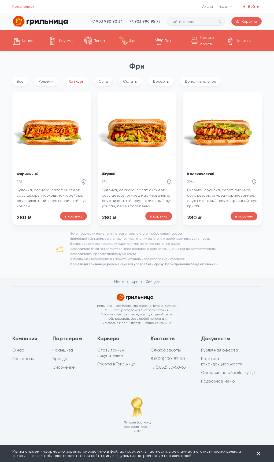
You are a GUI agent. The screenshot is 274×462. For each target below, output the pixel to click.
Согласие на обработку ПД (228, 372)
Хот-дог (76, 81)
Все (20, 81)
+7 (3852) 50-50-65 (168, 367)
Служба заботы (166, 350)
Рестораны (23, 358)
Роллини (46, 81)
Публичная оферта (219, 350)
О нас (18, 350)
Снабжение (64, 367)
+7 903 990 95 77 (145, 21)
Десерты (161, 81)
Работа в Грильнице (116, 364)
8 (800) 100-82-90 (168, 358)
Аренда (60, 358)
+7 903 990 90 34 (107, 21)
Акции (207, 6)
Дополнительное (200, 81)
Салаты (130, 81)
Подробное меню (218, 381)
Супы (103, 81)
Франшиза (63, 350)
